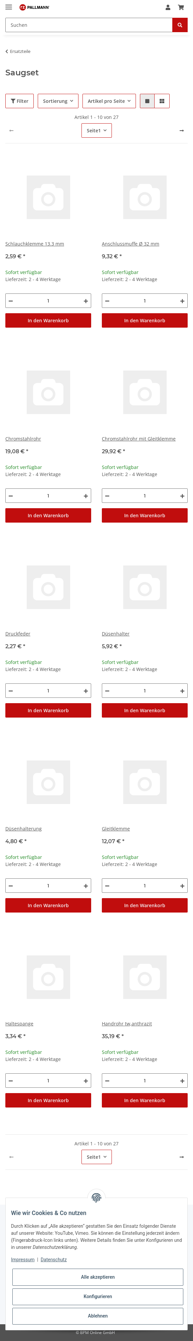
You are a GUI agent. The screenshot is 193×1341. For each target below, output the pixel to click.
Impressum (22, 1259)
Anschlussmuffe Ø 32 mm (130, 244)
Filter (19, 101)
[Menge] (48, 301)
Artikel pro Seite (106, 101)
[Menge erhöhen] (86, 301)
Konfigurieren (97, 1296)
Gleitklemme (116, 828)
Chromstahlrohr (23, 438)
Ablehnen (98, 1316)
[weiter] (182, 130)
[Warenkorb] (181, 7)
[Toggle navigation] (8, 4)
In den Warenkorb (48, 320)
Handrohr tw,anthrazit (127, 1023)
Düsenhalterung (23, 828)
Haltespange (19, 1023)
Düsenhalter (116, 633)
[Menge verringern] (11, 301)
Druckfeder (17, 633)
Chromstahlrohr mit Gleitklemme (139, 438)
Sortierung (55, 101)
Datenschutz (54, 1259)
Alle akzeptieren (98, 1277)
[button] (168, 7)
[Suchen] (89, 25)
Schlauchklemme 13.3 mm (34, 244)
